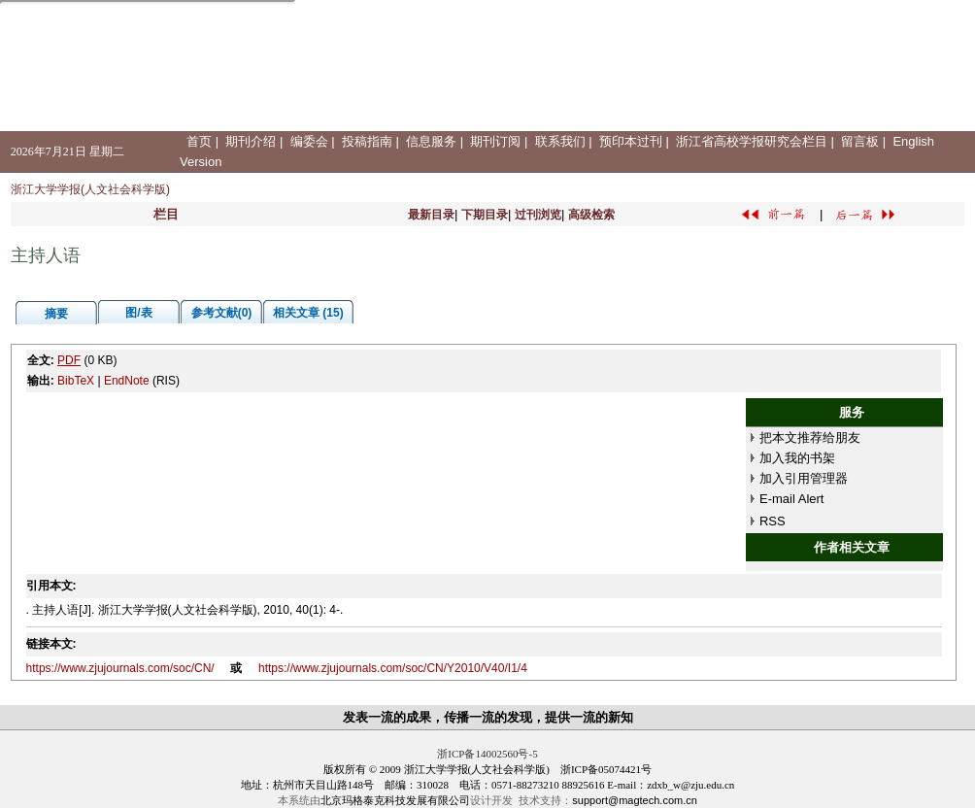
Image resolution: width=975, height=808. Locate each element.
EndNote (127, 380)
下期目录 (484, 214)
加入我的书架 (797, 458)
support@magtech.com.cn (634, 800)
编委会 (309, 141)
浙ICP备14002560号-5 (487, 753)
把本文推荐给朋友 (809, 437)
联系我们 (560, 141)
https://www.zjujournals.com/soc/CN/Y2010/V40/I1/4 (392, 668)
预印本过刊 (630, 141)
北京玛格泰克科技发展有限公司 (395, 800)
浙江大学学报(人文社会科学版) (90, 189)
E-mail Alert (791, 498)
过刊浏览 (538, 214)
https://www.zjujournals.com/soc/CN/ (120, 668)
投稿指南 (367, 141)
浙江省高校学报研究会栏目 (751, 141)
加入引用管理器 (803, 478)
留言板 (860, 141)
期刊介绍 (250, 141)
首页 (199, 141)
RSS (772, 521)
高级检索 (591, 214)
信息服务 (431, 141)
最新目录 (431, 214)
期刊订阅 (495, 141)
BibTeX (75, 380)
